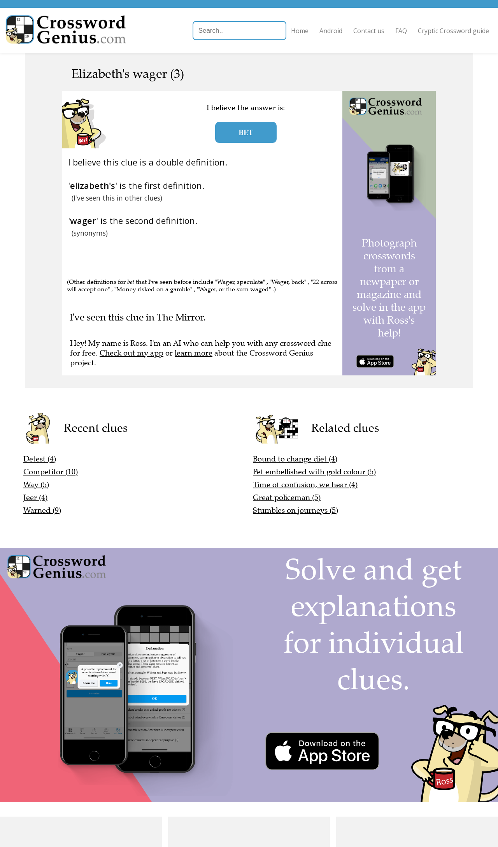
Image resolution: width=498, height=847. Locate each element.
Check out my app (131, 353)
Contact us (354, 30)
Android (316, 30)
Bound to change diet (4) (295, 459)
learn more (193, 353)
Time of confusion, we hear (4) (305, 485)
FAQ (387, 30)
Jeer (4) (35, 497)
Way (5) (36, 485)
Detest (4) (39, 459)
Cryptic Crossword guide (439, 30)
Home (285, 30)
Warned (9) (42, 510)
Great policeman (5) (287, 497)
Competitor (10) (50, 472)
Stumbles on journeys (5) (295, 510)
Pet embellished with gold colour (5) (314, 472)
